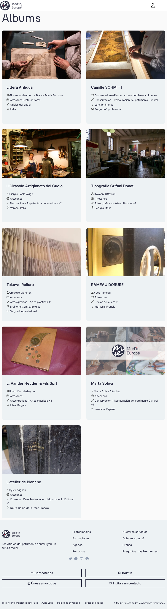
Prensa (127, 545)
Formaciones (81, 538)
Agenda (77, 545)
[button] (138, 5)
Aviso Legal (47, 602)
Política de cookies (93, 602)
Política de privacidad (68, 602)
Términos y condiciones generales (20, 602)
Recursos (78, 551)
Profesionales (81, 532)
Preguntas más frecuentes (140, 551)
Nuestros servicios (135, 532)
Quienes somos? (133, 538)
